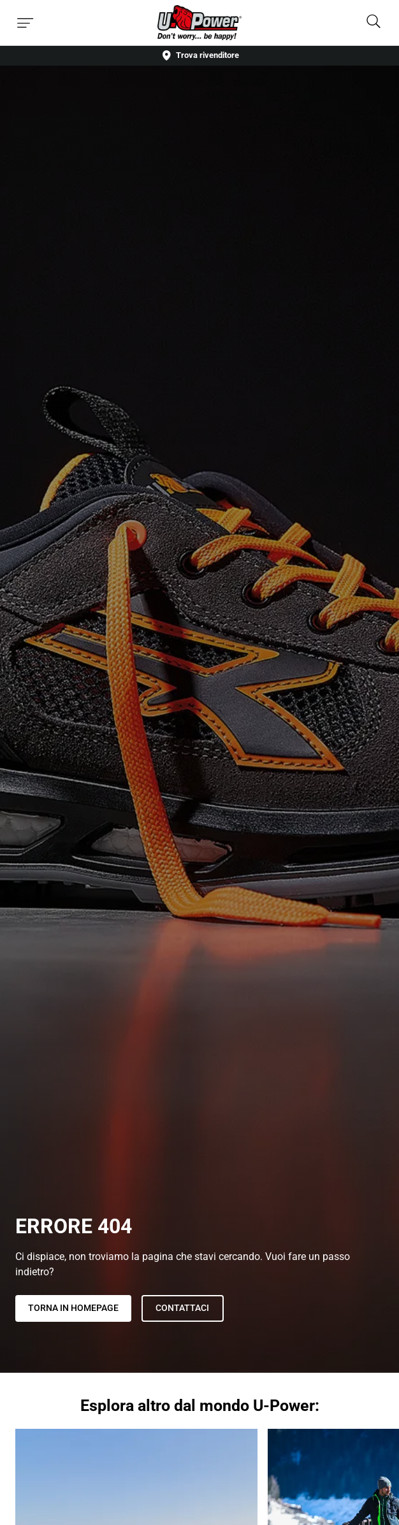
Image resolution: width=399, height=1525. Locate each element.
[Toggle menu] (25, 23)
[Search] (373, 22)
